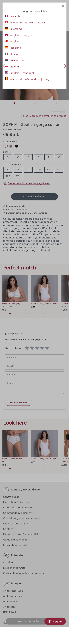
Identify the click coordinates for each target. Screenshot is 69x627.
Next (65, 65)
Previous (3, 65)
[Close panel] (63, 6)
